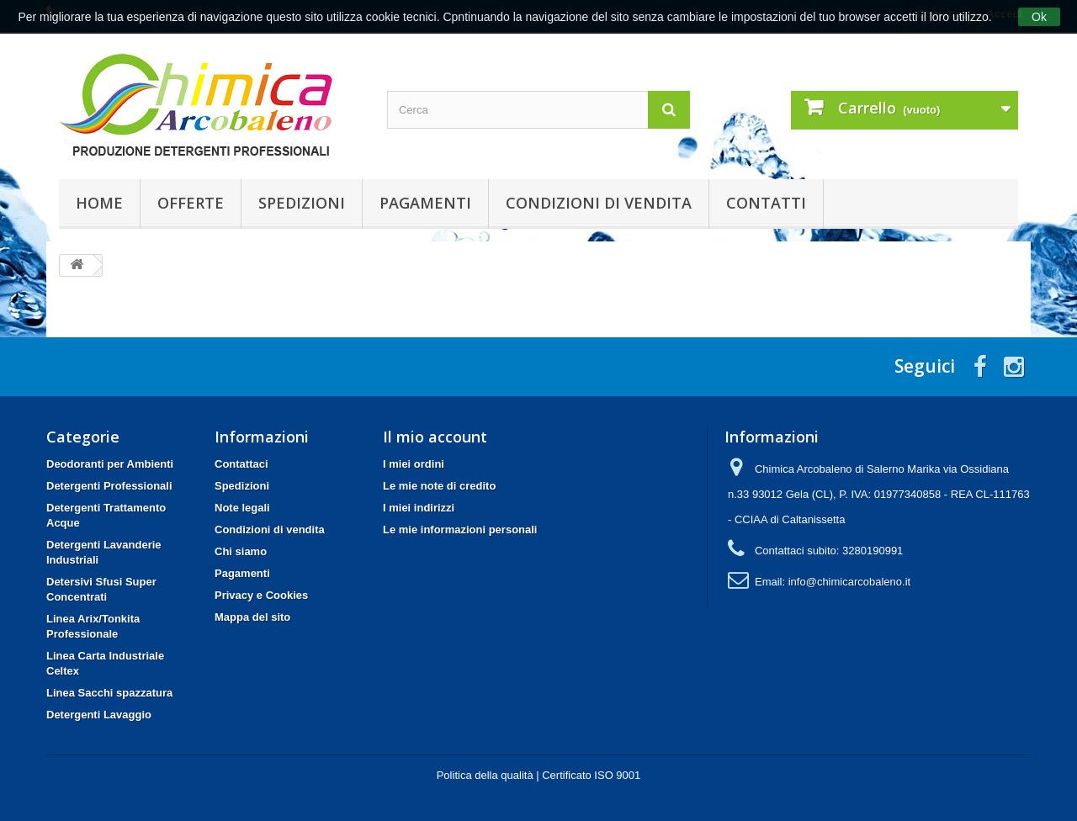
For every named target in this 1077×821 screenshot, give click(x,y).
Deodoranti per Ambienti (109, 464)
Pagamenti (425, 203)
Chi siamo (241, 551)
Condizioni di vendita (599, 203)
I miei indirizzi (418, 507)
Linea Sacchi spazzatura (109, 692)
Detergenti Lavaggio (98, 714)
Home (99, 203)
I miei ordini (413, 464)
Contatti (766, 203)
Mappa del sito (252, 617)
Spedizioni (301, 203)
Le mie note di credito (439, 485)
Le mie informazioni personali (460, 529)
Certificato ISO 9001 (591, 775)
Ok (1039, 17)
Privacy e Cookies (261, 595)
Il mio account (435, 436)
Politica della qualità (485, 775)
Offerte (190, 203)
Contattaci (241, 464)
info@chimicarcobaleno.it (849, 581)
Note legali (242, 507)
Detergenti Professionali (109, 485)
